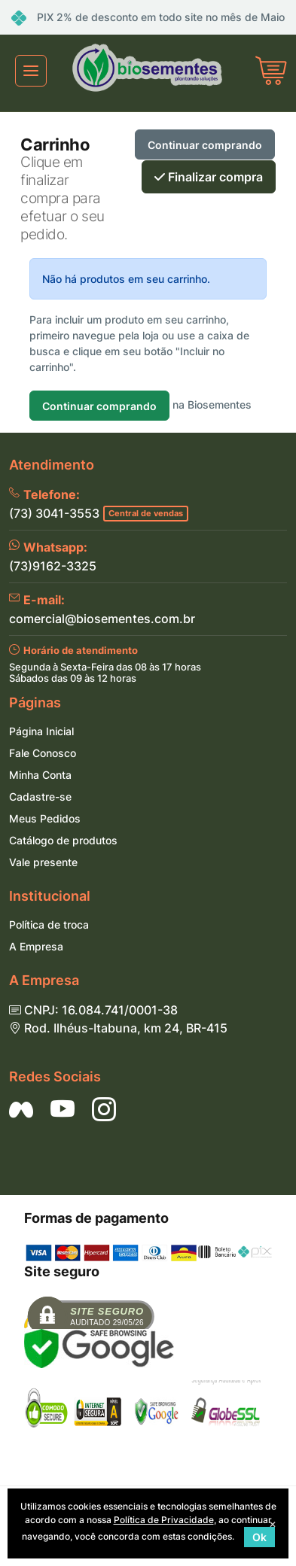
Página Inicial (41, 731)
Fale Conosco (42, 753)
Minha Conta (40, 774)
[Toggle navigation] (31, 71)
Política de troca (49, 924)
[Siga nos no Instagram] (104, 1109)
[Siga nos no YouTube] (62, 1109)
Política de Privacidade (164, 1519)
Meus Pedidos (45, 818)
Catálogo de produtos (63, 840)
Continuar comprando (205, 144)
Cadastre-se (40, 796)
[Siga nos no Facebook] (21, 1109)
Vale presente (43, 862)
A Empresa (36, 946)
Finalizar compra (208, 176)
